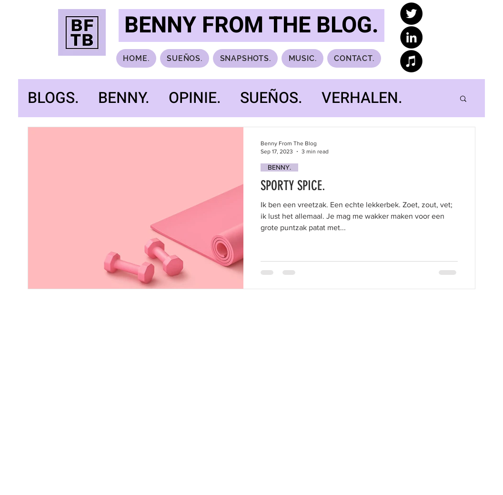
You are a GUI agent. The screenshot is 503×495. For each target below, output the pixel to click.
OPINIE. (195, 98)
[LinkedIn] (411, 37)
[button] (463, 99)
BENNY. (124, 98)
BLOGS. (53, 98)
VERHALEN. (362, 98)
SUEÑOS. (271, 98)
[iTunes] (411, 61)
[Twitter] (411, 13)
